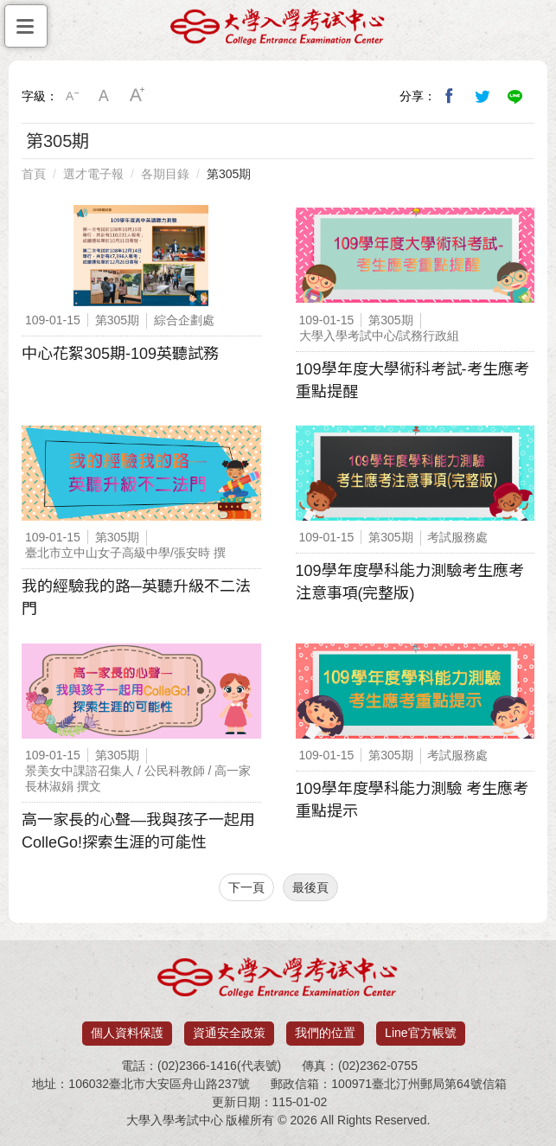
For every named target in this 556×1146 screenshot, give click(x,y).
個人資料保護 (127, 1033)
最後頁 (310, 887)
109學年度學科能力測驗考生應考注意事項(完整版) (410, 582)
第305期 (229, 174)
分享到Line (515, 96)
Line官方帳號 (420, 1033)
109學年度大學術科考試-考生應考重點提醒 (412, 380)
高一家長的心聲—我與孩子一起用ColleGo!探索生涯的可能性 (138, 831)
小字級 (72, 96)
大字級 (137, 96)
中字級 (104, 96)
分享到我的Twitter (482, 96)
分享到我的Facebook (449, 96)
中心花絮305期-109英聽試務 (120, 353)
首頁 (34, 174)
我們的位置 (325, 1033)
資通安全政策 (229, 1033)
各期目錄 (165, 174)
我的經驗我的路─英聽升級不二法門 (136, 598)
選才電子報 (93, 174)
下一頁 (246, 887)
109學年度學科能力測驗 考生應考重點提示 (412, 800)
